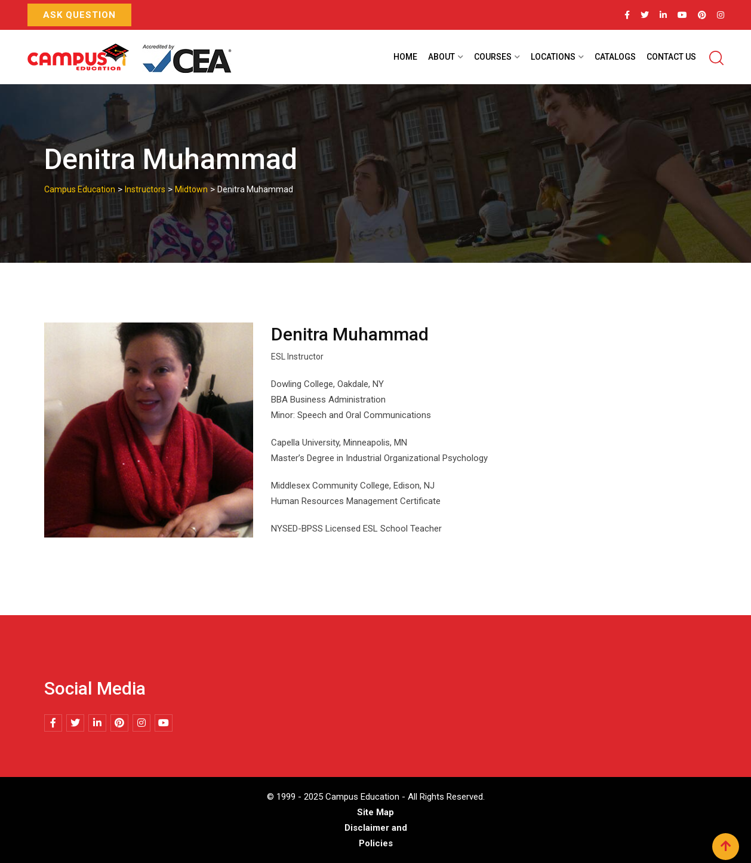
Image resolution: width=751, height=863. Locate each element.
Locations (553, 57)
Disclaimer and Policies (375, 835)
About (441, 57)
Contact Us (671, 57)
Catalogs (615, 57)
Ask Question (79, 15)
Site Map (375, 812)
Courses (493, 57)
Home (405, 57)
